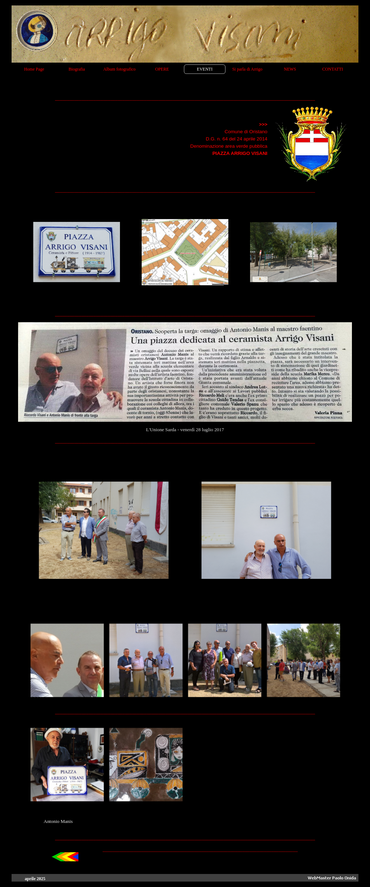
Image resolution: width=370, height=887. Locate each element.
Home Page (34, 69)
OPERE (162, 69)
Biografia (77, 69)
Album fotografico (119, 69)
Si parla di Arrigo (247, 69)
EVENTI (204, 69)
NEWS (290, 69)
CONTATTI (332, 69)
